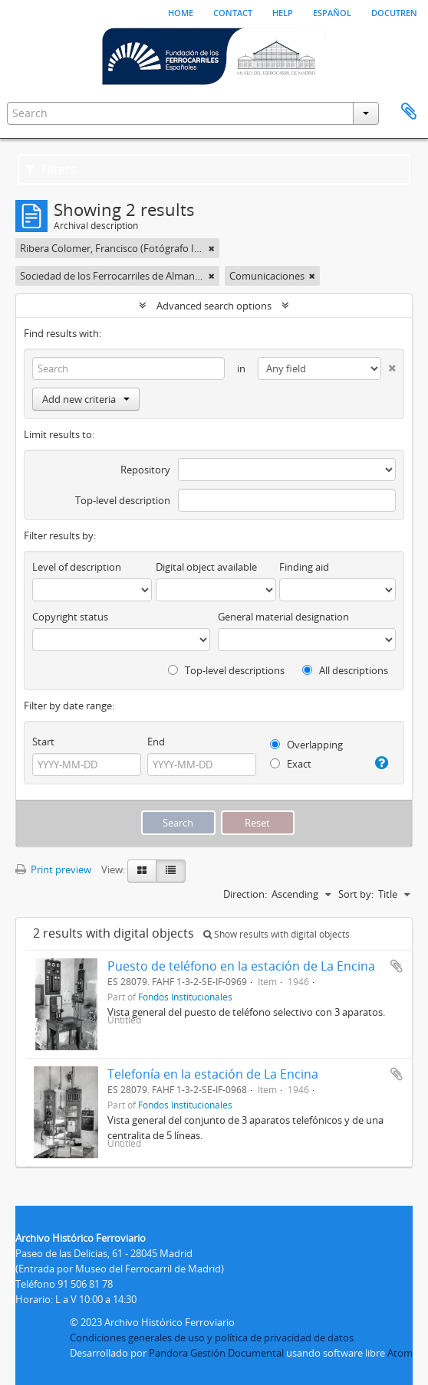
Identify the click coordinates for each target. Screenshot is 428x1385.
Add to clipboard (396, 966)
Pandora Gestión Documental (216, 1353)
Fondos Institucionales (185, 996)
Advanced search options (214, 306)
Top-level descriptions (226, 670)
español (332, 11)
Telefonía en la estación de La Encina (212, 1074)
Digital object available (206, 567)
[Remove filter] (212, 248)
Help (282, 11)
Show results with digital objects (276, 934)
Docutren (394, 11)
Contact (232, 11)
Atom (400, 1353)
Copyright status (70, 617)
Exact (290, 764)
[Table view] (171, 870)
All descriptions (345, 670)
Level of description (76, 567)
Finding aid (304, 567)
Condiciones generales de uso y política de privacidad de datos (212, 1337)
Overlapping (306, 744)
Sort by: (356, 894)
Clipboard (409, 112)
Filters (51, 169)
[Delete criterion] (388, 365)
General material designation (283, 617)
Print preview (53, 869)
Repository (145, 469)
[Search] (128, 368)
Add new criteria (86, 399)
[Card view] (141, 870)
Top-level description (122, 500)
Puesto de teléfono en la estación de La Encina (241, 966)
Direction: (245, 894)
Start (43, 741)
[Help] (381, 763)
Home (180, 11)
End (156, 741)
